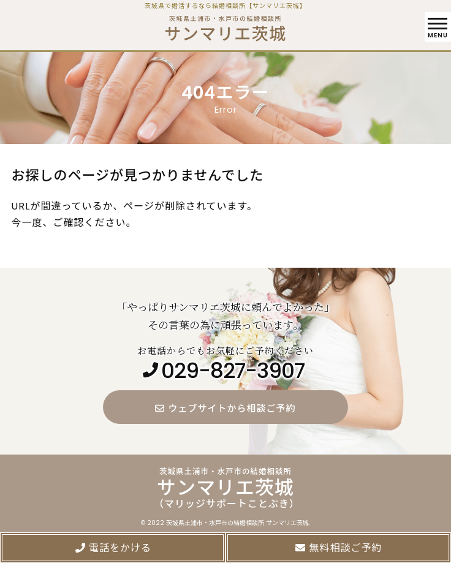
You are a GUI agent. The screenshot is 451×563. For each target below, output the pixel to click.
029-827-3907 (233, 371)
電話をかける (112, 548)
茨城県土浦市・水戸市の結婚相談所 (225, 26)
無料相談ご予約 (338, 548)
